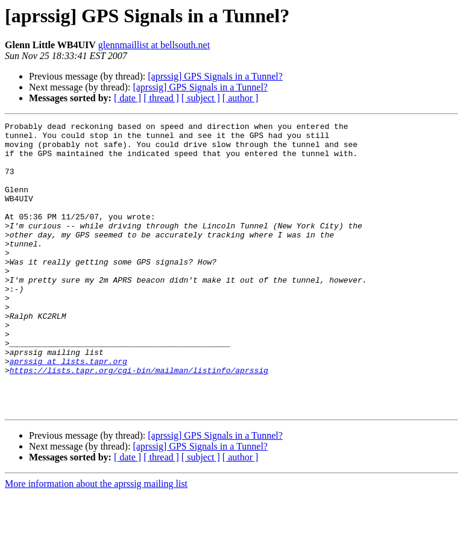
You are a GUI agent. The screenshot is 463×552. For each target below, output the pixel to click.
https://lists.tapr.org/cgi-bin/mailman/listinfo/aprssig (139, 420)
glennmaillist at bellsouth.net (154, 45)
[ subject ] (200, 98)
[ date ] (127, 98)
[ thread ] (161, 98)
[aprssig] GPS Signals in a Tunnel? (215, 76)
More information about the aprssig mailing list (96, 541)
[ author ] (240, 98)
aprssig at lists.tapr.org (68, 409)
